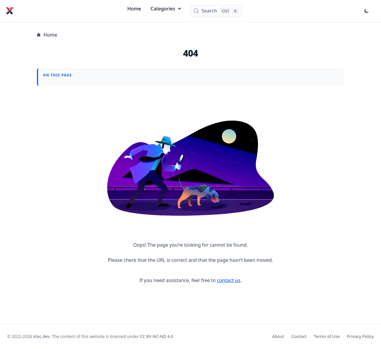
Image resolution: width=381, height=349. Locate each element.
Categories (166, 8)
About (278, 336)
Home (134, 8)
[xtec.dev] (9, 10)
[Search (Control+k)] (216, 10)
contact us (229, 280)
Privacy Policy (360, 336)
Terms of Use (327, 336)
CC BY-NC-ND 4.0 (156, 336)
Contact (299, 336)
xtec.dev (41, 336)
